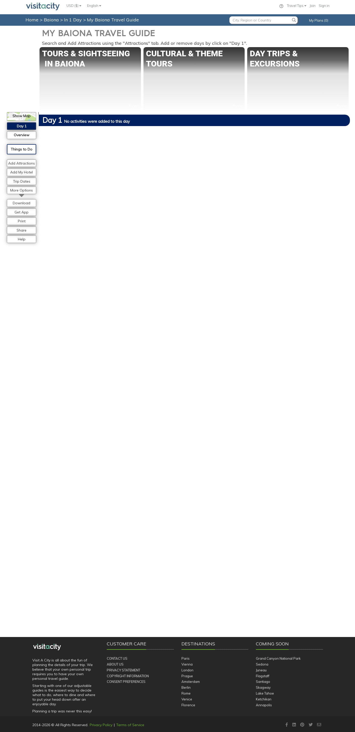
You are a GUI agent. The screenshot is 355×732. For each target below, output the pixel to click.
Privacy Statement (123, 670)
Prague (187, 676)
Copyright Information (128, 676)
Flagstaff (262, 676)
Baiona (52, 20)
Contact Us (117, 658)
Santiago (263, 682)
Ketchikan (263, 699)
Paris (185, 658)
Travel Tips (296, 6)
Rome (186, 693)
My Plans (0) (318, 20)
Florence (188, 705)
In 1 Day (73, 20)
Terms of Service (130, 725)
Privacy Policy (101, 725)
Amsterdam (190, 682)
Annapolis (264, 705)
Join (312, 6)
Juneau (261, 670)
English (94, 6)
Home (31, 20)
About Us (115, 664)
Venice (186, 699)
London (187, 670)
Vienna (187, 664)
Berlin (186, 687)
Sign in (324, 6)
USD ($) (74, 6)
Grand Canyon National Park (278, 658)
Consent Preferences (126, 682)
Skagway (263, 687)
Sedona (262, 664)
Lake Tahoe (265, 693)
